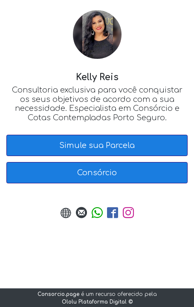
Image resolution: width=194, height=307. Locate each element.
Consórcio (97, 172)
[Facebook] (112, 215)
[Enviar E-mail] (81, 215)
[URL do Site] (66, 215)
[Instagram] (128, 215)
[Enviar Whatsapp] (97, 215)
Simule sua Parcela (97, 145)
